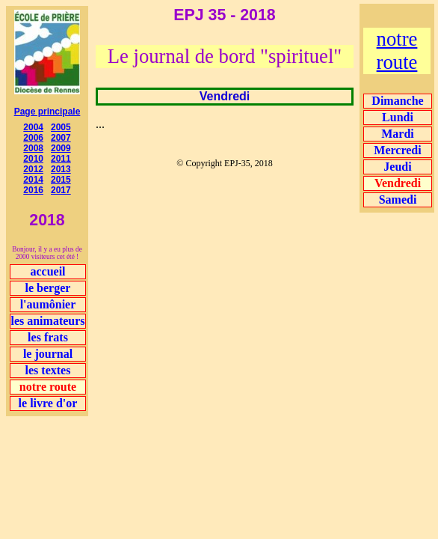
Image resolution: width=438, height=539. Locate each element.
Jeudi (397, 166)
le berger (48, 287)
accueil (47, 271)
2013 (61, 169)
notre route (397, 50)
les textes (48, 370)
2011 (61, 158)
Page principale (47, 111)
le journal (48, 353)
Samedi (398, 199)
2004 (33, 127)
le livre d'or (48, 403)
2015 (61, 179)
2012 (33, 169)
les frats (48, 337)
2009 (61, 148)
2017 (61, 190)
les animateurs (47, 320)
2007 (61, 138)
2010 (33, 158)
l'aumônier (48, 304)
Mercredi (397, 150)
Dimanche (397, 100)
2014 (33, 179)
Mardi (397, 133)
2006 (33, 138)
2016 (33, 190)
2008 (33, 148)
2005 (61, 127)
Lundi (397, 117)
